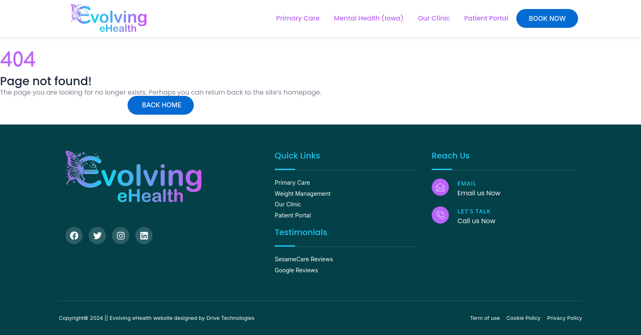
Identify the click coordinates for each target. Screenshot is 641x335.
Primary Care (298, 18)
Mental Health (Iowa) (369, 18)
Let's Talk (474, 211)
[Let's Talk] (440, 215)
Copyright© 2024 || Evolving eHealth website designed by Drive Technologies (157, 318)
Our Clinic (434, 18)
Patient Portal (486, 18)
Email (467, 183)
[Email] (440, 187)
